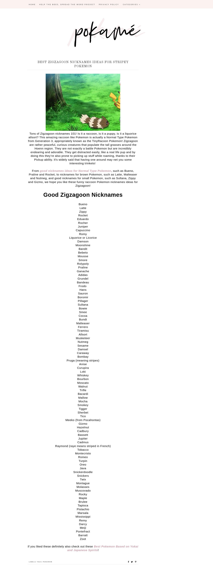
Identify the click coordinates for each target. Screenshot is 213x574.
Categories (131, 4)
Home (32, 4)
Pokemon (47, 562)
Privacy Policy (109, 4)
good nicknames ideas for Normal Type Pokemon (75, 170)
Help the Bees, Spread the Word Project (67, 4)
